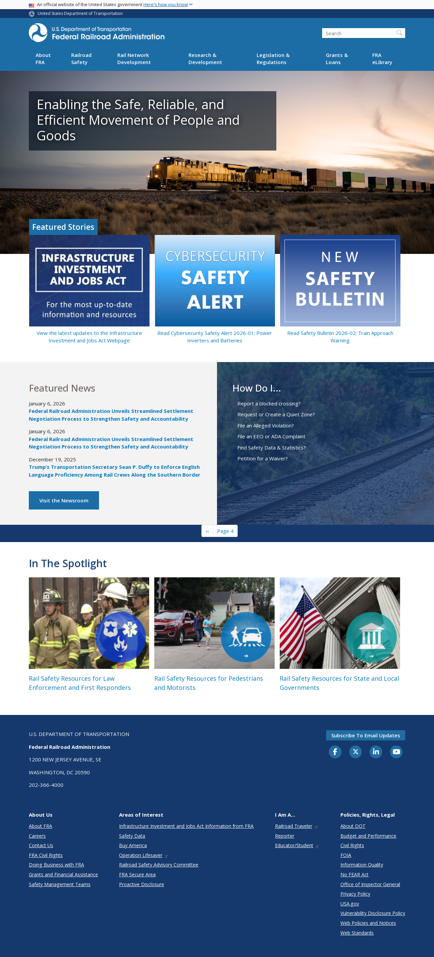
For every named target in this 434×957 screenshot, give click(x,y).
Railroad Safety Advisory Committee (158, 864)
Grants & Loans (337, 58)
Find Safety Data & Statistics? (271, 447)
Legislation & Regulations (273, 58)
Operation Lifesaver (144, 855)
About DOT (353, 826)
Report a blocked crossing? (269, 403)
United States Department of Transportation (80, 13)
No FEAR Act (354, 874)
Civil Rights (352, 845)
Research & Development (205, 58)
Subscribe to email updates (365, 735)
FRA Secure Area (137, 874)
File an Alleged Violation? (265, 425)
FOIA (345, 855)
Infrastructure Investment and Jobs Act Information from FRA (186, 826)
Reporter (284, 836)
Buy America (133, 845)
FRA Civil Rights (46, 855)
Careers (37, 836)
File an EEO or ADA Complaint (271, 436)
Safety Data (132, 836)
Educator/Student (297, 845)
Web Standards (357, 933)
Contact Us (41, 845)
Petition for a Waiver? (262, 458)
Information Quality (361, 864)
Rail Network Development (134, 58)
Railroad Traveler (296, 826)
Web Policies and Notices (368, 923)
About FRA (43, 58)
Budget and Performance (368, 836)
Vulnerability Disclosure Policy (372, 913)
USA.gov (349, 903)
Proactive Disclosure (141, 884)
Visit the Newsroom (63, 500)
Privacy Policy (355, 894)
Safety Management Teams (60, 884)
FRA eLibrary (382, 58)
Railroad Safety (81, 58)
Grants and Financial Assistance (63, 874)
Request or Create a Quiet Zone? (276, 414)
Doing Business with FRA (56, 864)
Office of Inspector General (370, 884)
